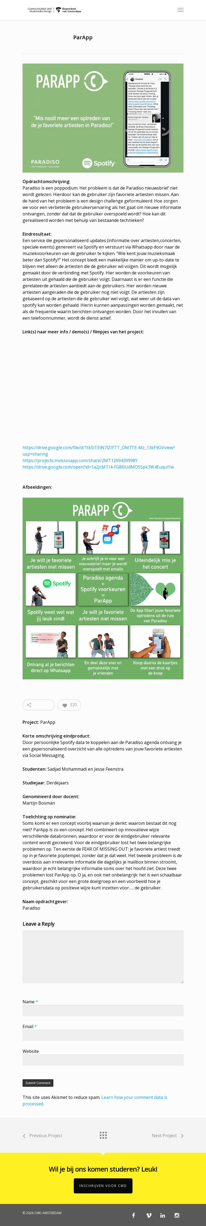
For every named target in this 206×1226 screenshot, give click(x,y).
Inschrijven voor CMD (103, 1185)
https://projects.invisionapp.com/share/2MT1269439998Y (80, 460)
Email (30, 1026)
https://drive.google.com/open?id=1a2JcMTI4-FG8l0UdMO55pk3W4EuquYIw (98, 467)
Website (31, 1051)
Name (30, 1002)
